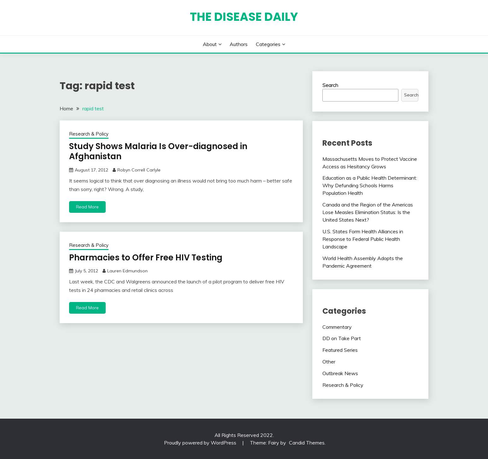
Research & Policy (89, 134)
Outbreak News (340, 373)
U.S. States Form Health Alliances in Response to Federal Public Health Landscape (362, 239)
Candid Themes (307, 442)
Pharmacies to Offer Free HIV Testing (145, 257)
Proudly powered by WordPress (201, 442)
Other (328, 361)
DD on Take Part (341, 338)
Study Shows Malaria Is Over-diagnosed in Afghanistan (158, 151)
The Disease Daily (244, 17)
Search (330, 85)
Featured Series (340, 350)
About (210, 44)
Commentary (337, 327)
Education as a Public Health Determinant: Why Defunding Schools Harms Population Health (369, 185)
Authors (239, 44)
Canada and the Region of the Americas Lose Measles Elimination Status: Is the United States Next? (367, 212)
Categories (268, 44)
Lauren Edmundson (127, 271)
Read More (87, 207)
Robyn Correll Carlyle (139, 170)
